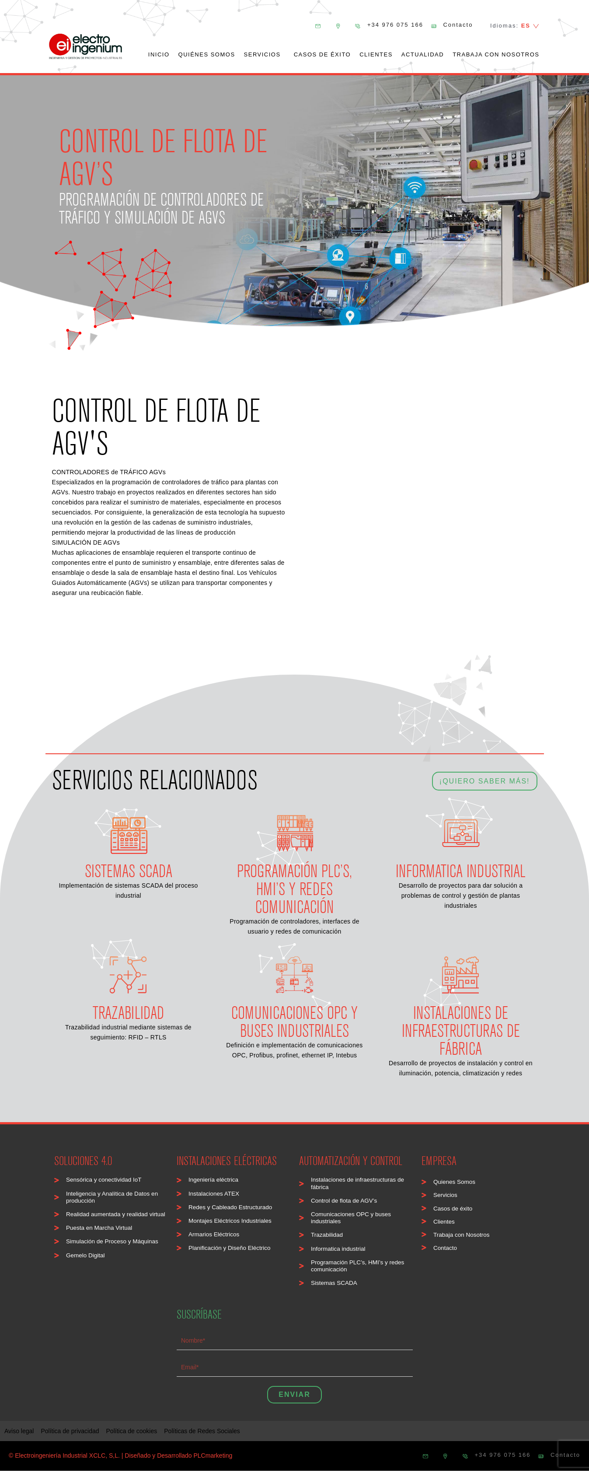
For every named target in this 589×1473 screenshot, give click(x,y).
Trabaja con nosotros (496, 54)
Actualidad (422, 54)
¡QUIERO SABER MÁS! (484, 776)
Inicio (159, 54)
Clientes (376, 54)
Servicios (264, 54)
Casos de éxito (322, 54)
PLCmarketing (213, 1457)
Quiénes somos (206, 54)
